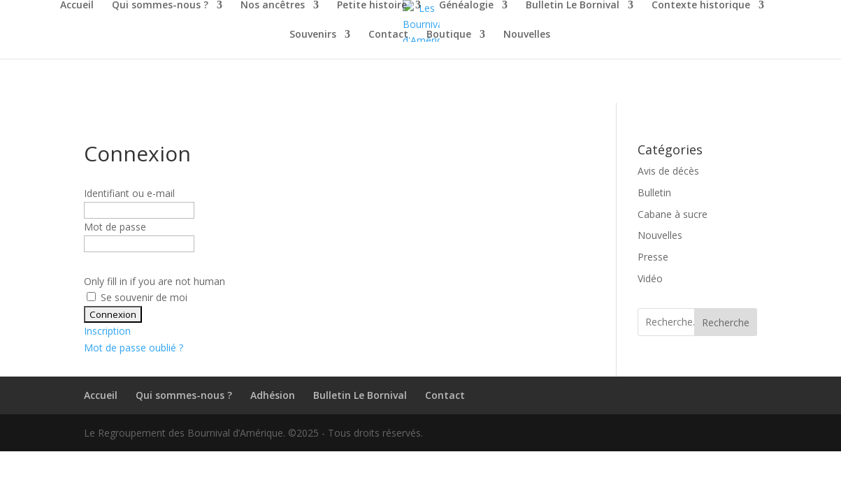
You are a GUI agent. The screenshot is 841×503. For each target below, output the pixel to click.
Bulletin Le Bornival (572, 5)
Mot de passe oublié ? (133, 347)
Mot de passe (115, 226)
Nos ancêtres (272, 5)
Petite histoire (372, 5)
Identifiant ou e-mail (129, 193)
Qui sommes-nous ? (160, 5)
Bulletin (654, 192)
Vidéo (650, 278)
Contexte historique (701, 5)
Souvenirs (312, 35)
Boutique (448, 35)
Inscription (107, 330)
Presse (653, 256)
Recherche (725, 322)
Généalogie (466, 5)
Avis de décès (668, 170)
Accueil (77, 5)
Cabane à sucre (672, 214)
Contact (388, 35)
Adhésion (272, 395)
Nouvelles (526, 35)
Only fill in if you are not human (154, 281)
